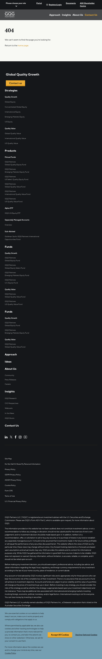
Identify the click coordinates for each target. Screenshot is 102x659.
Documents (71, 3)
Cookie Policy (10, 479)
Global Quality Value (13, 133)
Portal (39, 3)
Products (10, 150)
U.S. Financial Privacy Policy (16, 495)
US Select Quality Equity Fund (17, 178)
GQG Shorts (10, 412)
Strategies (11, 91)
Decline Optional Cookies (86, 635)
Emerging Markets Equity (15, 116)
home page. (23, 45)
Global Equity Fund (12, 257)
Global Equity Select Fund (15, 264)
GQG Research (11, 392)
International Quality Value (16, 138)
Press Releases (11, 373)
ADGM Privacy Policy (13, 474)
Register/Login (55, 4)
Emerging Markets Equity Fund (17, 170)
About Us (78, 15)
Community (10, 369)
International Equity (13, 112)
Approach (54, 15)
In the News (10, 407)
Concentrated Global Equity (16, 107)
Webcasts (9, 402)
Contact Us (91, 15)
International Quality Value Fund (18, 192)
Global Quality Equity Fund (16, 163)
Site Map (8, 452)
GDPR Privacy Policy (13, 468)
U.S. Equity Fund (11, 278)
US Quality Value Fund (14, 299)
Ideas (8, 355)
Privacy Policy (10, 463)
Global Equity (10, 102)
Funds (8, 244)
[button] (16, 4)
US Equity (9, 121)
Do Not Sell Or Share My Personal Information (24, 458)
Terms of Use (10, 490)
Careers (8, 378)
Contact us (16, 83)
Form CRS (9, 484)
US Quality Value (12, 142)
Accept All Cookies (60, 635)
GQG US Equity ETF (13, 210)
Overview (9, 222)
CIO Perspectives (12, 397)
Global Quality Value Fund (15, 185)
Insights (66, 15)
